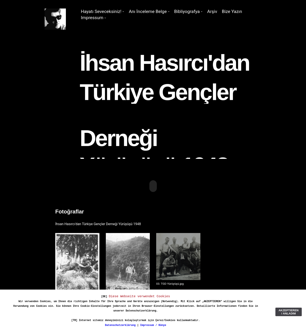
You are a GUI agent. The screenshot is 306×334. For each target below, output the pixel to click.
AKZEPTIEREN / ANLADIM (289, 312)
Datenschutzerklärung (120, 325)
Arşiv (212, 11)
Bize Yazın (232, 11)
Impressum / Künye (153, 325)
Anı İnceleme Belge (148, 11)
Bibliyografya (187, 11)
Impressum (92, 17)
